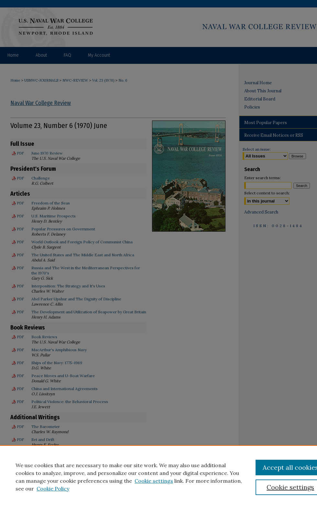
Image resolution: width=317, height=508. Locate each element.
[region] (158, 476)
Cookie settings (154, 481)
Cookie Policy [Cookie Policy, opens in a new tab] (53, 488)
